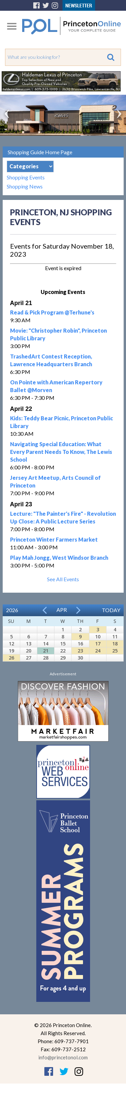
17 (97, 643)
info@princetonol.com (63, 1057)
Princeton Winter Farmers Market (54, 539)
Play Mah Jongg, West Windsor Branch (59, 557)
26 (11, 657)
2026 (12, 610)
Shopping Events (26, 177)
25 (115, 650)
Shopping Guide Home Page (40, 152)
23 (80, 650)
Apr (61, 609)
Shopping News (25, 186)
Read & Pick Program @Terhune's (52, 312)
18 (115, 643)
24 (97, 650)
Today (111, 610)
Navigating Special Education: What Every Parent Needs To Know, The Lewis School (61, 452)
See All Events (63, 579)
